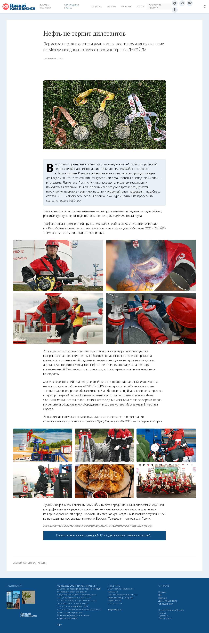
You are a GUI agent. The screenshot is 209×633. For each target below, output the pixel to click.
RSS (160, 595)
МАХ (165, 600)
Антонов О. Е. (132, 594)
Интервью (126, 6)
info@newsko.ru (114, 609)
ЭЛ (79, 606)
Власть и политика (45, 6)
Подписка (162, 598)
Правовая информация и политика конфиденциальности (73, 617)
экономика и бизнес (24, 563)
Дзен (160, 600)
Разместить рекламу (155, 6)
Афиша (140, 6)
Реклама (162, 592)
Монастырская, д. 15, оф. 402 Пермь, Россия (121, 599)
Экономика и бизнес (71, 6)
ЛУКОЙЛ (42, 563)
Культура (111, 6)
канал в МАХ (94, 535)
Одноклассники (165, 603)
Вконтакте (172, 600)
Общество (96, 6)
